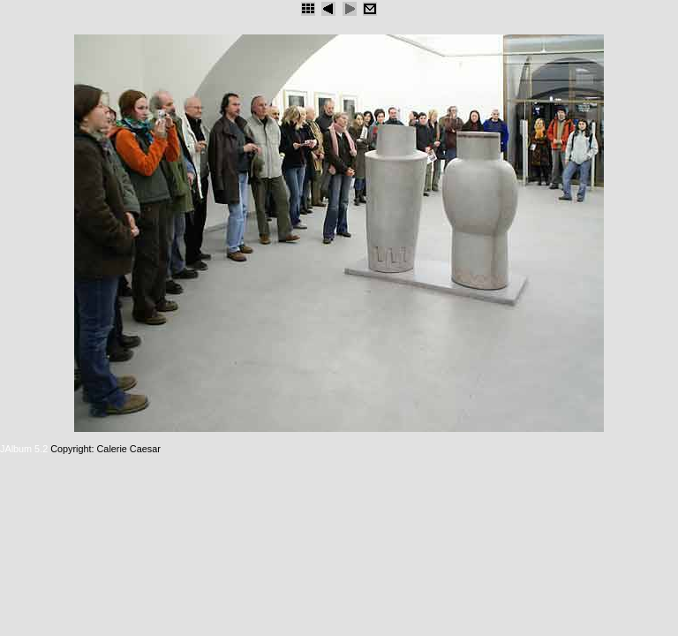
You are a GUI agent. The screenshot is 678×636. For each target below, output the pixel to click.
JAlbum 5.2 (24, 448)
